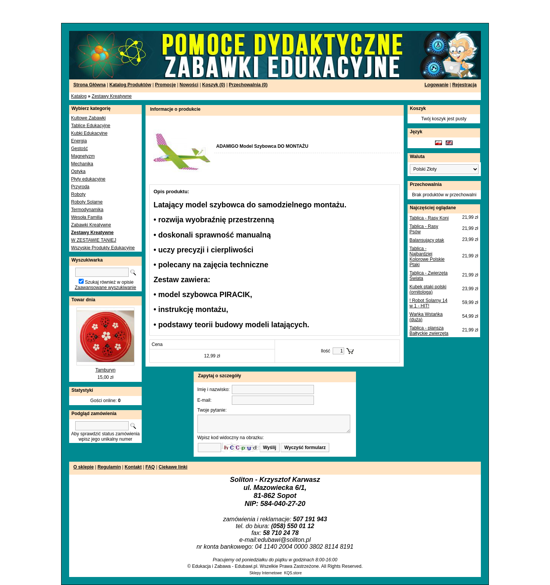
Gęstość (79, 148)
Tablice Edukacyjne (90, 125)
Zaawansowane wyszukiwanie (105, 287)
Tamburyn (105, 370)
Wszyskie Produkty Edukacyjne (103, 247)
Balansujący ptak (426, 240)
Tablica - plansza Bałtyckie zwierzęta (428, 330)
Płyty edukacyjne (88, 179)
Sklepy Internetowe (265, 573)
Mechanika (82, 163)
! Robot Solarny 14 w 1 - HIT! (428, 303)
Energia (79, 141)
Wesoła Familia (86, 217)
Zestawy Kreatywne (112, 96)
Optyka (78, 171)
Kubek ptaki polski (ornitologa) (427, 289)
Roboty (78, 194)
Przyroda (80, 186)
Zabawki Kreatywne (91, 225)
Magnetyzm (83, 156)
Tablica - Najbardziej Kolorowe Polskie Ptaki (427, 256)
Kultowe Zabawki (88, 118)
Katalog (79, 96)
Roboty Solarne (87, 202)
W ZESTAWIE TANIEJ (93, 240)
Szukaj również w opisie (109, 282)
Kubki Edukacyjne (89, 133)
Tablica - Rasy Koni (429, 218)
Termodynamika (87, 209)
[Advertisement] (92, 11)
